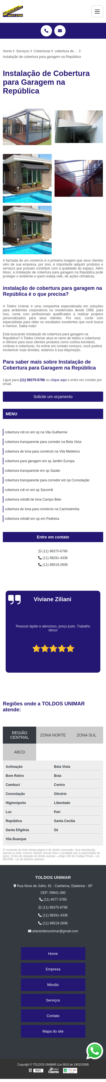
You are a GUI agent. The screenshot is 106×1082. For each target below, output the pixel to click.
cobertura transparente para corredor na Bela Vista (43, 442)
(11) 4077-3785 (53, 899)
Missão (53, 985)
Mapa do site (52, 1031)
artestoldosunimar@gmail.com (53, 931)
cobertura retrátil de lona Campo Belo (33, 499)
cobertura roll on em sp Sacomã (29, 490)
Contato (53, 1016)
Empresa (53, 969)
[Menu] (97, 11)
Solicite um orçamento (53, 396)
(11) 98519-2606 (53, 565)
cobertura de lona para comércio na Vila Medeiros (42, 451)
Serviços (53, 1000)
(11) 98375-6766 (33, 380)
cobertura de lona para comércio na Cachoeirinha (42, 509)
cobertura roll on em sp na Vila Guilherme (36, 432)
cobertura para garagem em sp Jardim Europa (39, 461)
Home (53, 953)
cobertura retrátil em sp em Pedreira (32, 519)
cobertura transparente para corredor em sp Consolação (47, 480)
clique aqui (59, 380)
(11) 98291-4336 (53, 558)
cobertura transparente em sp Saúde (32, 471)
